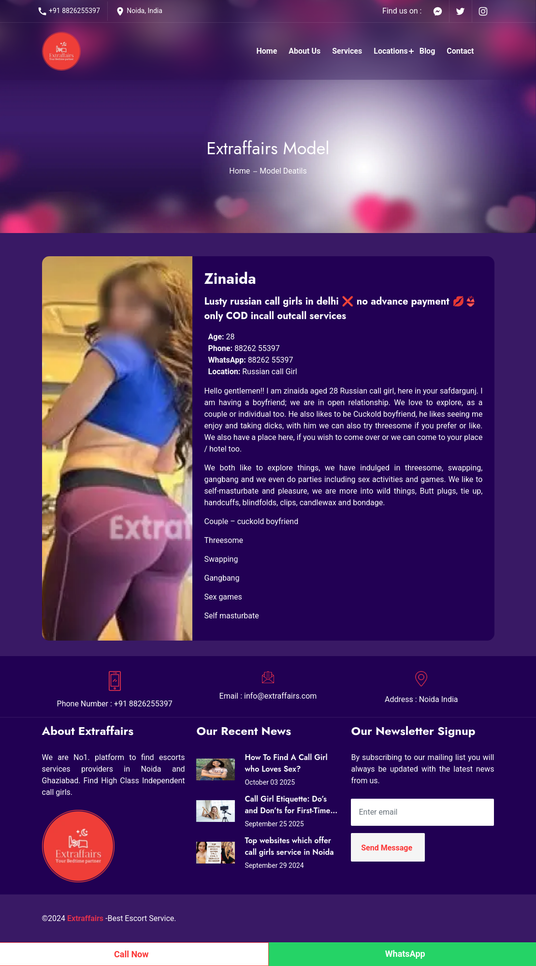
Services (347, 51)
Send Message (386, 847)
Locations (390, 51)
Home (266, 51)
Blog (427, 51)
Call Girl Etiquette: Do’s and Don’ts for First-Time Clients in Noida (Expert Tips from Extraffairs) (287, 805)
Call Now (131, 954)
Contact (460, 51)
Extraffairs (85, 918)
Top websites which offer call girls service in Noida (289, 846)
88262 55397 (257, 348)
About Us (304, 51)
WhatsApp (405, 954)
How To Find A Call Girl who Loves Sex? (286, 763)
